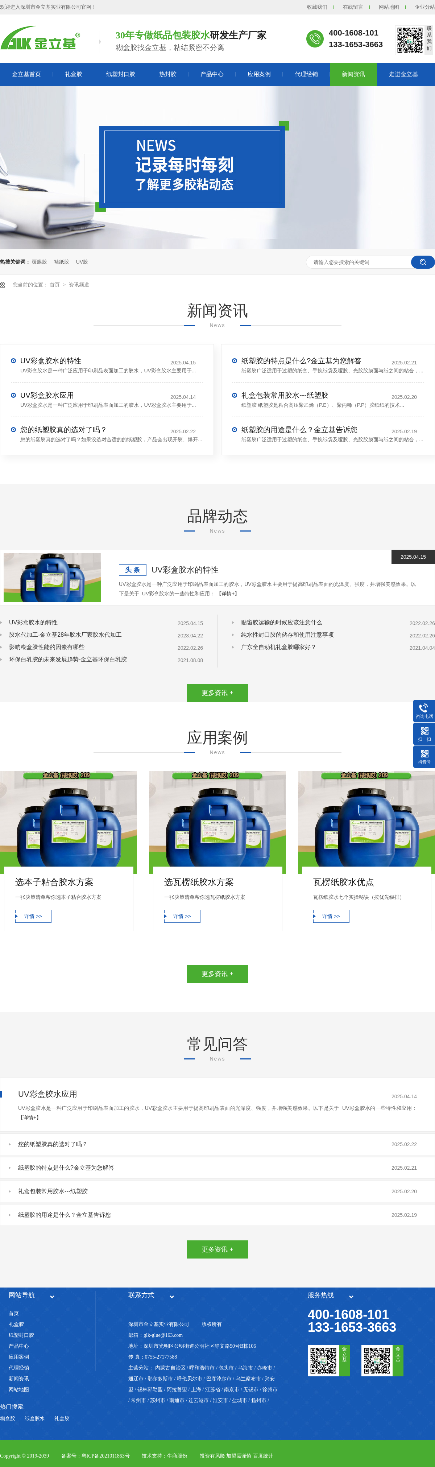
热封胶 (168, 74)
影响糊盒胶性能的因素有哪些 (46, 647)
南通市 (177, 1400)
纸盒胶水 (35, 1418)
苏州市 (157, 1400)
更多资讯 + (217, 693)
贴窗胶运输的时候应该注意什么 (281, 622)
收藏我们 (317, 7)
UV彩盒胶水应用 (47, 395)
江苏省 (212, 1389)
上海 (196, 1389)
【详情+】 (228, 593)
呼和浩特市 (202, 1368)
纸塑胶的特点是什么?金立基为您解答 (301, 361)
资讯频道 (79, 285)
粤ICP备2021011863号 (106, 1456)
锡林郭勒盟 (150, 1389)
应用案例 (259, 74)
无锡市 (250, 1389)
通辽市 (136, 1378)
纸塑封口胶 (120, 74)
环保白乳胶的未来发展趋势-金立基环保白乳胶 (68, 659)
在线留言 (353, 7)
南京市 (231, 1389)
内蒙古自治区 (170, 1368)
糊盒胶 (7, 1418)
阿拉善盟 (177, 1389)
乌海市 (245, 1368)
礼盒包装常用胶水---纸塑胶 (284, 395)
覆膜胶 (39, 262)
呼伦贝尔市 (189, 1378)
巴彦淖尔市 (219, 1378)
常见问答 (217, 1044)
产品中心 (212, 74)
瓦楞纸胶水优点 (343, 882)
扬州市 (258, 1400)
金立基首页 (26, 74)
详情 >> (33, 916)
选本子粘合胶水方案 (54, 882)
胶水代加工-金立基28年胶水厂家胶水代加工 (65, 635)
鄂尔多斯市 (160, 1378)
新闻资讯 (353, 74)
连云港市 (198, 1400)
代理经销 (306, 74)
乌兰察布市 (248, 1378)
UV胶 (82, 262)
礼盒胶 (73, 74)
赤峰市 (264, 1368)
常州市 (138, 1400)
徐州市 (270, 1389)
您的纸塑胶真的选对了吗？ (63, 430)
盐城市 (239, 1400)
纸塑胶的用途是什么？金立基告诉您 (299, 430)
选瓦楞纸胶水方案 (199, 882)
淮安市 (220, 1400)
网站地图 (389, 7)
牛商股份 (177, 1456)
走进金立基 (403, 74)
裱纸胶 (61, 262)
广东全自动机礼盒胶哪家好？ (278, 647)
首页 (55, 285)
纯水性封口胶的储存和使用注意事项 (287, 635)
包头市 (226, 1368)
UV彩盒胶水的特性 (50, 361)
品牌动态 (217, 516)
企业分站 (425, 7)
